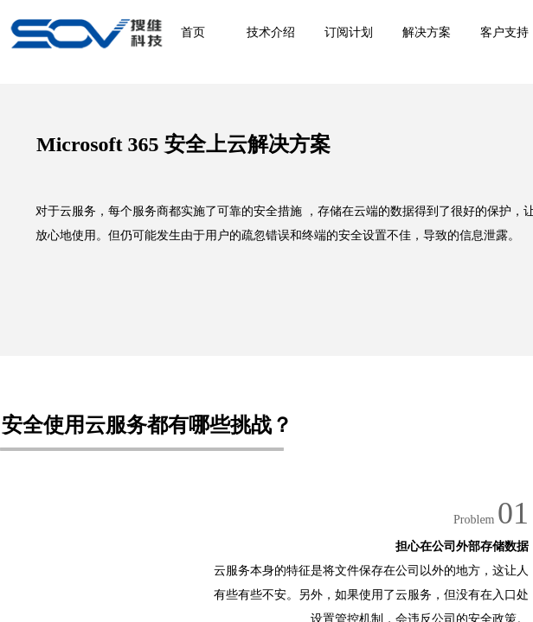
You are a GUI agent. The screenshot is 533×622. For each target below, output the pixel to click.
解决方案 (426, 32)
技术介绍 (271, 32)
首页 (193, 32)
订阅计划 (348, 32)
